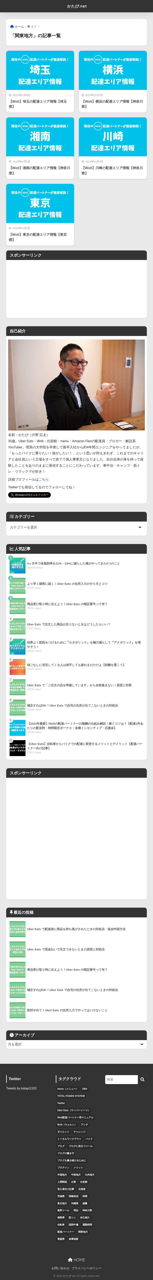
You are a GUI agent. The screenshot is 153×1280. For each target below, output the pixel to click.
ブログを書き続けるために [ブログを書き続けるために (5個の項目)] (71, 1160)
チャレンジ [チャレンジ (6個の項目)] (79, 1131)
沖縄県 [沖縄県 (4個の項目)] (74, 1203)
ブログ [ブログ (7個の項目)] (61, 1146)
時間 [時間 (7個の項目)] (84, 1196)
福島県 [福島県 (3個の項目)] (61, 1217)
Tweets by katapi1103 (21, 1088)
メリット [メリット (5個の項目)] (78, 1167)
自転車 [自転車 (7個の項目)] (61, 1224)
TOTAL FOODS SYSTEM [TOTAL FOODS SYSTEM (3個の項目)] (71, 1096)
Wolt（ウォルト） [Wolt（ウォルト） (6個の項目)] (67, 1124)
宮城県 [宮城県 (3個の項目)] (61, 1196)
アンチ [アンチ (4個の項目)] (84, 1124)
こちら (44, 479)
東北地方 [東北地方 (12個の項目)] (62, 1203)
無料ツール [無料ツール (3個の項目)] (63, 1210)
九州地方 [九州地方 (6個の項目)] (89, 1174)
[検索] (142, 1079)
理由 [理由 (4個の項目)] (76, 1210)
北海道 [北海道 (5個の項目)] (81, 1189)
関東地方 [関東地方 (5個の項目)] (83, 1231)
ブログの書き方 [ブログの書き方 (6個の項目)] (65, 1153)
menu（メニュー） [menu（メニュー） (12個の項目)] (67, 1088)
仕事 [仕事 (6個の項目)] (73, 1182)
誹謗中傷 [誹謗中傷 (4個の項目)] (73, 1224)
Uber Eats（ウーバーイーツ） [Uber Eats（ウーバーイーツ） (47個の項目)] (73, 1110)
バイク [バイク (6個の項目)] (89, 1139)
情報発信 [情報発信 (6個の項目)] (73, 1196)
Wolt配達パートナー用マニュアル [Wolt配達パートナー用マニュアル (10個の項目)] (75, 1117)
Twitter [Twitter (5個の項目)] (61, 1103)
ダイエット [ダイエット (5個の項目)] (63, 1131)
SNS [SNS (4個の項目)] (84, 1088)
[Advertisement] (76, 288)
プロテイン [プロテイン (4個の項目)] (63, 1167)
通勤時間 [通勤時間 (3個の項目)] (87, 1224)
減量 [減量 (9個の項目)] (84, 1203)
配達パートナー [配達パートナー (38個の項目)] (65, 1231)
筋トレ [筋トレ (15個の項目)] (72, 1217)
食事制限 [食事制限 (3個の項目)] (73, 1239)
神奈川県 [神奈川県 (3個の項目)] (87, 1210)
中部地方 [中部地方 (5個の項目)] (76, 1174)
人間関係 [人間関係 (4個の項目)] (62, 1182)
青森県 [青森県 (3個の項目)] (61, 1239)
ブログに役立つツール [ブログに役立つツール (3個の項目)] (81, 1146)
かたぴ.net (77, 6)
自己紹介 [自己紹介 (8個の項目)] (85, 1217)
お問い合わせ (60, 1268)
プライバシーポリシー (87, 1268)
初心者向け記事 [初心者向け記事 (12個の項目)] (65, 1189)
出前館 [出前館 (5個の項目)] (83, 1182)
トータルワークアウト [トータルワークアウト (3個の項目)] (69, 1139)
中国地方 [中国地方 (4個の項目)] (62, 1174)
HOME (76, 1259)
